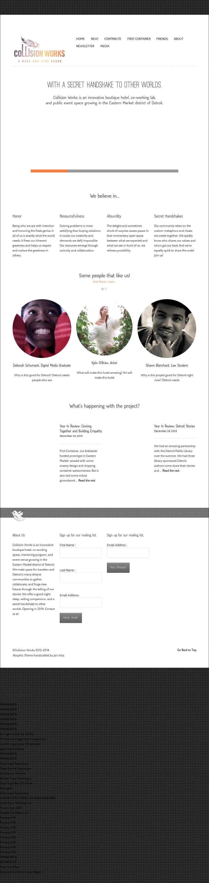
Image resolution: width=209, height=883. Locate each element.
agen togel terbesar (12, 749)
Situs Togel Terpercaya (14, 763)
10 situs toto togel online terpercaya (23, 739)
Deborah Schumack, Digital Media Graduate (42, 365)
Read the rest (86, 480)
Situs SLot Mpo (9, 867)
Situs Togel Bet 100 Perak (16, 783)
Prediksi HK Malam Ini (14, 813)
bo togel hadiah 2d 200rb (16, 734)
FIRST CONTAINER (138, 39)
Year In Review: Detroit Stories (174, 426)
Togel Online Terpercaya (15, 768)
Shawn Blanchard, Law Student (167, 365)
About (178, 39)
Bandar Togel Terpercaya (15, 778)
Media (104, 46)
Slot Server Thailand (13, 773)
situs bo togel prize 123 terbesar (20, 744)
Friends (162, 39)
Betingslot (6, 788)
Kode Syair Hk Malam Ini (15, 803)
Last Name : (81, 575)
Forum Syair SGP (11, 808)
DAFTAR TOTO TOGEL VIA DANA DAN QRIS (27, 798)
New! (94, 39)
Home (80, 39)
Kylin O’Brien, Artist (104, 363)
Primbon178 (7, 818)
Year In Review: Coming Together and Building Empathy (81, 428)
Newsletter (85, 46)
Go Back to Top (186, 650)
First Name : (81, 550)
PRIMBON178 (8, 704)
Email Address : (70, 595)
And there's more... (104, 281)
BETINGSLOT (8, 862)
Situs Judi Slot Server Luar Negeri (20, 872)
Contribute (112, 39)
